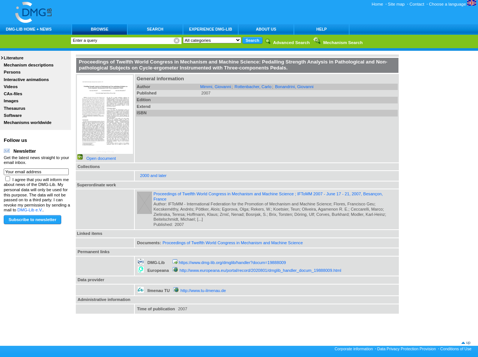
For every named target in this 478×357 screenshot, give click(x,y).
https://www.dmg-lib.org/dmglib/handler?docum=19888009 (232, 262)
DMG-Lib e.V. (30, 210)
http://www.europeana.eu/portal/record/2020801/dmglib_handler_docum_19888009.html (260, 270)
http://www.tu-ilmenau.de (203, 290)
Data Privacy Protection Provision (406, 349)
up (468, 342)
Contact (416, 4)
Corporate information (354, 349)
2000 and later (153, 175)
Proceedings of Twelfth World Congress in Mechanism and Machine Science (232, 242)
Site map (396, 4)
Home (377, 4)
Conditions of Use (456, 349)
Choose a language (452, 4)
